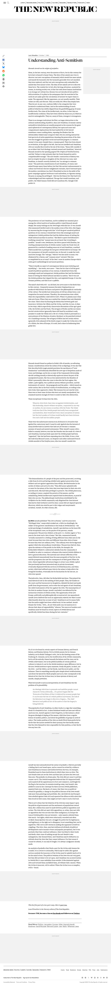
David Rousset (41, 926)
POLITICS (41, 3)
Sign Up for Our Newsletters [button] (31, 978)
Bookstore (73, 970)
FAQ (90, 970)
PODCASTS (81, 3)
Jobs (98, 970)
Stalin (65, 926)
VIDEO (88, 3)
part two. (63, 905)
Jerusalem (48, 924)
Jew (60, 926)
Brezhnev (31, 926)
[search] (8, 3)
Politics (40, 924)
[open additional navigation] (4, 3)
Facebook (57, 913)
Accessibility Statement (9, 982)
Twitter (77, 913)
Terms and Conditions (21, 982)
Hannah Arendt (68, 924)
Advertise (84, 970)
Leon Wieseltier (33, 55)
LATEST (23, 3)
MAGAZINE (62, 3)
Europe (55, 924)
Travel (67, 970)
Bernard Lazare (52, 926)
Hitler (61, 924)
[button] (3, 56)
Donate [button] (79, 970)
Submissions (104, 970)
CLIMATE (48, 3)
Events (63, 970)
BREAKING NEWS (32, 3)
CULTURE (55, 3)
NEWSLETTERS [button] (71, 3)
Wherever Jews (73, 926)
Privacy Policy (31, 982)
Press (93, 970)
